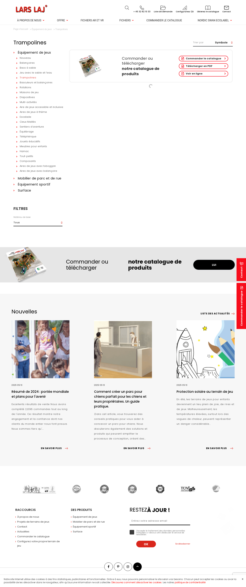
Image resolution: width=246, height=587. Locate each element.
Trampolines (28, 77)
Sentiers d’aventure (32, 126)
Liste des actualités (215, 313)
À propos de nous (29, 20)
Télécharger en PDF (199, 66)
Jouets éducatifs (30, 141)
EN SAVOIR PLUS (55, 448)
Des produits (81, 510)
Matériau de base (21, 217)
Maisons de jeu (29, 92)
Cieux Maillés (28, 122)
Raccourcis (25, 510)
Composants (28, 161)
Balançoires (27, 63)
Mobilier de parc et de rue (39, 178)
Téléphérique (28, 136)
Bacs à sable (28, 68)
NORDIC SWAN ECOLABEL (213, 20)
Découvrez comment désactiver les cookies (136, 582)
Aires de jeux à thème (33, 112)
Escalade (25, 117)
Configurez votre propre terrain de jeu (38, 544)
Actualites (23, 531)
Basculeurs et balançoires (36, 82)
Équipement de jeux (34, 52)
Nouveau (25, 58)
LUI (214, 265)
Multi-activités (28, 102)
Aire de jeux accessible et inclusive (41, 107)
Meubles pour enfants (33, 146)
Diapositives (27, 97)
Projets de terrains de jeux (33, 522)
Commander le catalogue (164, 20)
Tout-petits (26, 156)
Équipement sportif (34, 184)
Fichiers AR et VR (92, 20)
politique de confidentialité (190, 582)
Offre (61, 20)
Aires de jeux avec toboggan (38, 166)
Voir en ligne (194, 73)
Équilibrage (27, 131)
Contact (22, 526)
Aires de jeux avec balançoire (38, 171)
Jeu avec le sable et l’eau (36, 72)
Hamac (24, 151)
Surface (24, 190)
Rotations (25, 87)
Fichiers (125, 20)
